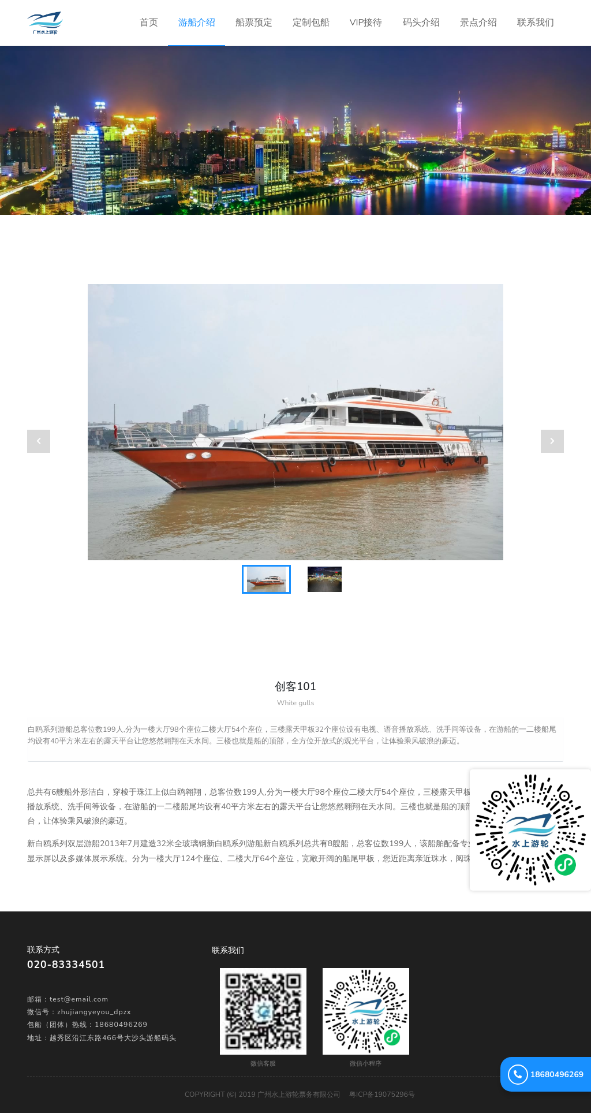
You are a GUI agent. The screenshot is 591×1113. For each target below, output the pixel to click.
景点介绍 (478, 22)
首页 (154, 14)
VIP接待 (366, 22)
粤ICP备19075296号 (382, 1094)
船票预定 (253, 22)
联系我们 (535, 22)
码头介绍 (421, 22)
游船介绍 (196, 22)
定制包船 (311, 22)
